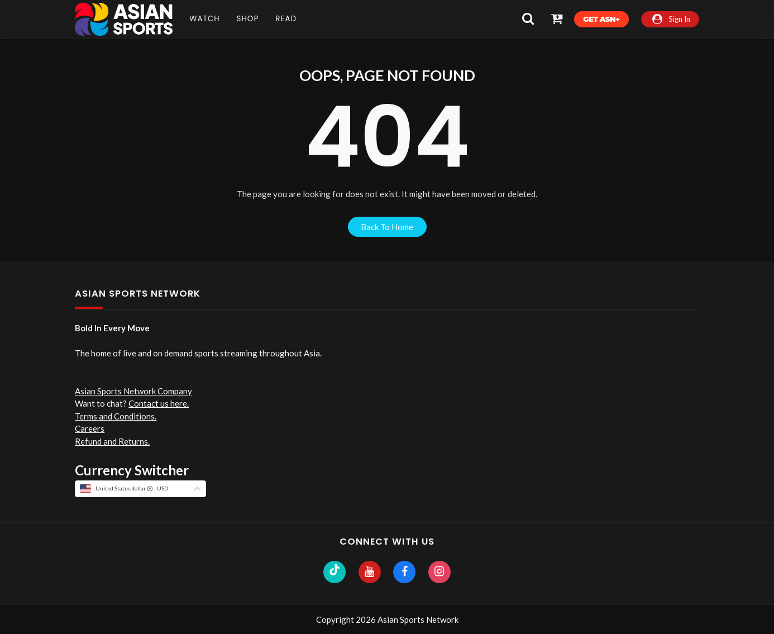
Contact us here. (158, 403)
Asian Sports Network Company (133, 391)
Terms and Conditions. (115, 416)
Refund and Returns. (112, 441)
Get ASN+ (601, 19)
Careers (89, 428)
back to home (387, 227)
